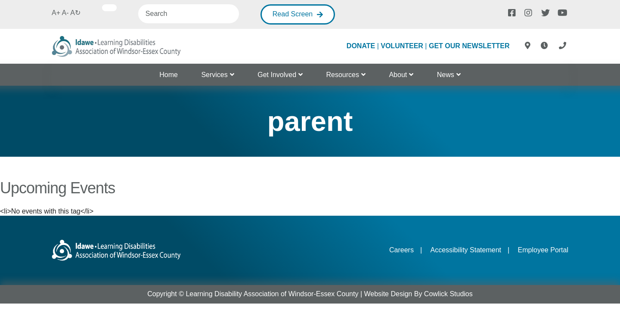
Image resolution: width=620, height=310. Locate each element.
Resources (342, 74)
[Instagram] (528, 12)
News (445, 74)
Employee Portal (543, 250)
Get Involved (276, 74)
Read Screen (293, 14)
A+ (56, 12)
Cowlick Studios (448, 294)
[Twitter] (544, 12)
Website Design (388, 294)
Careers (401, 250)
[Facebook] (511, 12)
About (398, 74)
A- (65, 12)
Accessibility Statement (465, 250)
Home (168, 74)
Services (214, 74)
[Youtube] (561, 12)
